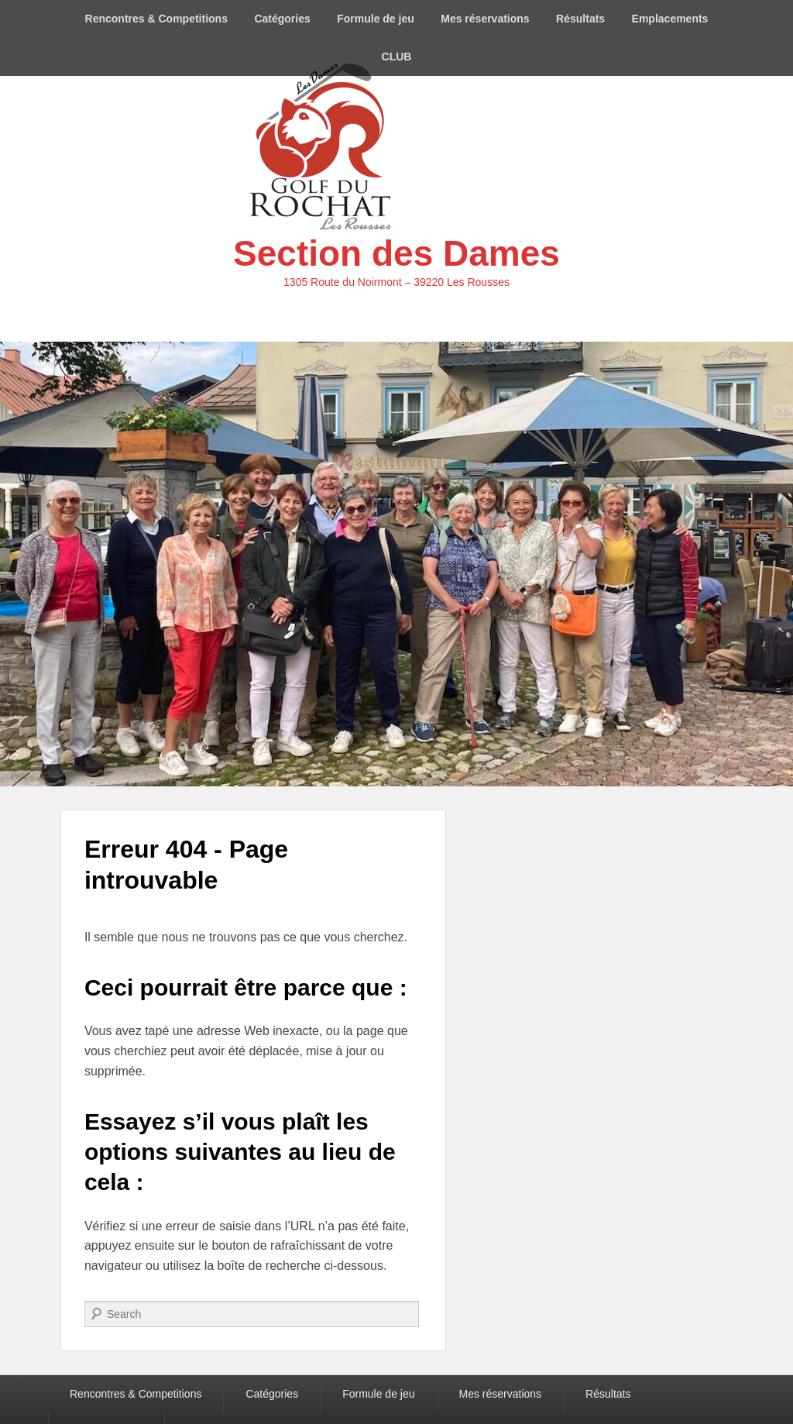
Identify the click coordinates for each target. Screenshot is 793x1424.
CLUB (397, 56)
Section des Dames (396, 253)
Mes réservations (485, 18)
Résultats (580, 18)
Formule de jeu (375, 18)
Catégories (282, 18)
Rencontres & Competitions (156, 18)
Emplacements (670, 18)
